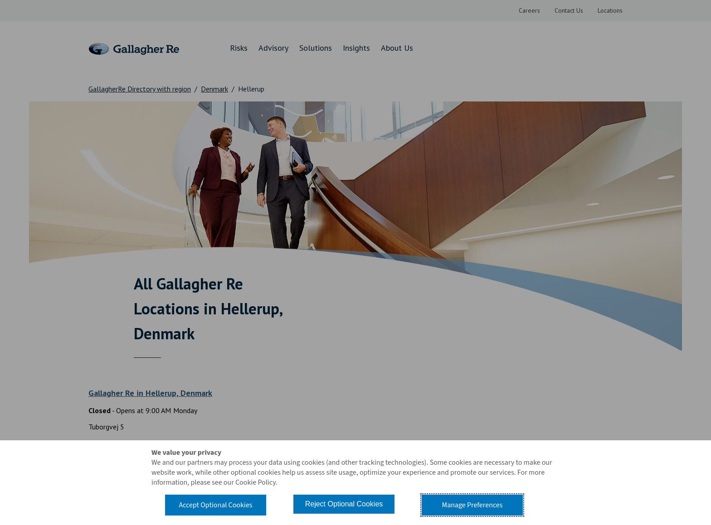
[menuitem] (529, 10)
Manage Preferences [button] (472, 505)
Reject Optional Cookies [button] (344, 504)
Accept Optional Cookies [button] (215, 505)
